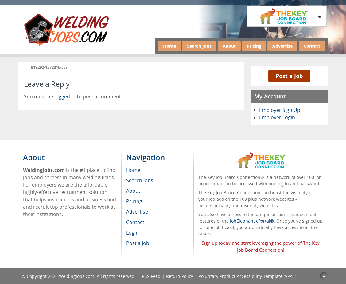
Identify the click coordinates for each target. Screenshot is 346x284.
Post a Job (289, 76)
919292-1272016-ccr (49, 67)
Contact (312, 46)
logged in (65, 96)
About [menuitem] (133, 190)
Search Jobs (199, 46)
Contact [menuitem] (135, 222)
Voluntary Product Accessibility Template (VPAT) (247, 276)
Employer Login (277, 117)
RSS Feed (151, 276)
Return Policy (179, 276)
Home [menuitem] (133, 170)
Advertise (282, 46)
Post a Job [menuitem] (137, 243)
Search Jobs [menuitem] (139, 180)
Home (169, 46)
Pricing (254, 46)
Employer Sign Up (279, 110)
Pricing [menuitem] (134, 201)
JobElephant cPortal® (252, 221)
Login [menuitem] (132, 232)
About (229, 46)
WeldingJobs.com (76, 276)
